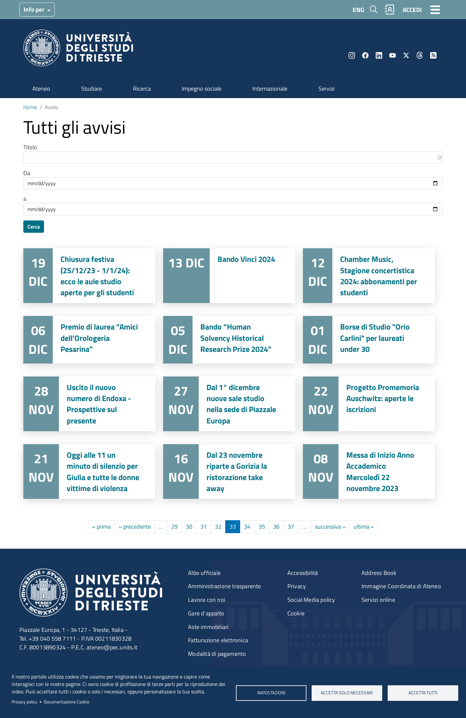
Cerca (34, 226)
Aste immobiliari (208, 627)
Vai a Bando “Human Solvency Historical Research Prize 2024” (229, 339)
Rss (433, 55)
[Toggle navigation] (435, 9)
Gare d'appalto (206, 613)
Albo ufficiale (204, 572)
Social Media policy (311, 599)
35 (262, 526)
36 (276, 526)
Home (30, 107)
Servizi (326, 88)
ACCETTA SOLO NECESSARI (347, 693)
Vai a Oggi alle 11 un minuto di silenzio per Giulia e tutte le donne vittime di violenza (89, 471)
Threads (420, 55)
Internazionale (269, 88)
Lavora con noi (206, 599)
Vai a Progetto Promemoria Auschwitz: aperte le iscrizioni (369, 403)
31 (203, 526)
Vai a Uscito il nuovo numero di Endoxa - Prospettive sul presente (89, 403)
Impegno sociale (201, 88)
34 (247, 526)
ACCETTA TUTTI (422, 693)
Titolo (30, 147)
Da (26, 173)
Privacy (296, 586)
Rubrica (389, 10)
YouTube (392, 55)
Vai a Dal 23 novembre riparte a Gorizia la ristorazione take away (229, 471)
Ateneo (41, 88)
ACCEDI (412, 9)
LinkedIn (379, 55)
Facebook (365, 55)
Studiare (91, 88)
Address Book (378, 572)
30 (189, 526)
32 (218, 526)
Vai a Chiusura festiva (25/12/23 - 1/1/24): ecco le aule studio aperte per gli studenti (89, 275)
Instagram (352, 55)
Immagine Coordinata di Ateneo (401, 586)
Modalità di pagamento (217, 653)
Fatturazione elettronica (218, 640)
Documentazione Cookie (66, 702)
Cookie (296, 613)
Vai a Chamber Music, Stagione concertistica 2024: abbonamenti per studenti (369, 275)
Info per (35, 9)
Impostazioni (271, 693)
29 (174, 526)
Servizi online (378, 599)
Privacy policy (24, 702)
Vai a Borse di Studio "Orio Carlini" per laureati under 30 (369, 339)
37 (291, 526)
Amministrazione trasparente (224, 586)
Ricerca (142, 88)
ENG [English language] (358, 9)
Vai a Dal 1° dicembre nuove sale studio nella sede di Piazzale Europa (229, 403)
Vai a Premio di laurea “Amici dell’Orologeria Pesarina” (89, 339)
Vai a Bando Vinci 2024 (229, 275)
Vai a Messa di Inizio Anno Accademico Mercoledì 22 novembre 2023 (369, 471)
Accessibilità (302, 572)
